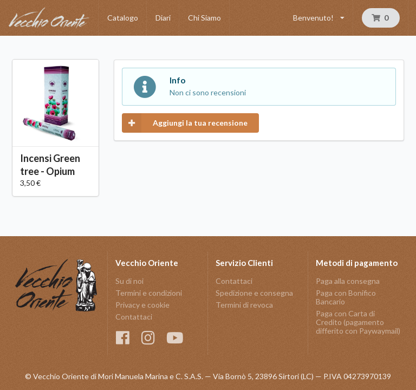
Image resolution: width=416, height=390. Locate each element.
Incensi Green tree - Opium (50, 164)
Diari (163, 17)
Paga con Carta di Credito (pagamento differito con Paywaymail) (358, 322)
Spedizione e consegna (254, 292)
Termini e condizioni (148, 292)
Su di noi (129, 281)
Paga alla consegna (348, 281)
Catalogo (122, 17)
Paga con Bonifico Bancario (346, 297)
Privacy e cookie (142, 304)
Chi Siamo (204, 17)
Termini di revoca (244, 304)
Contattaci (133, 316)
